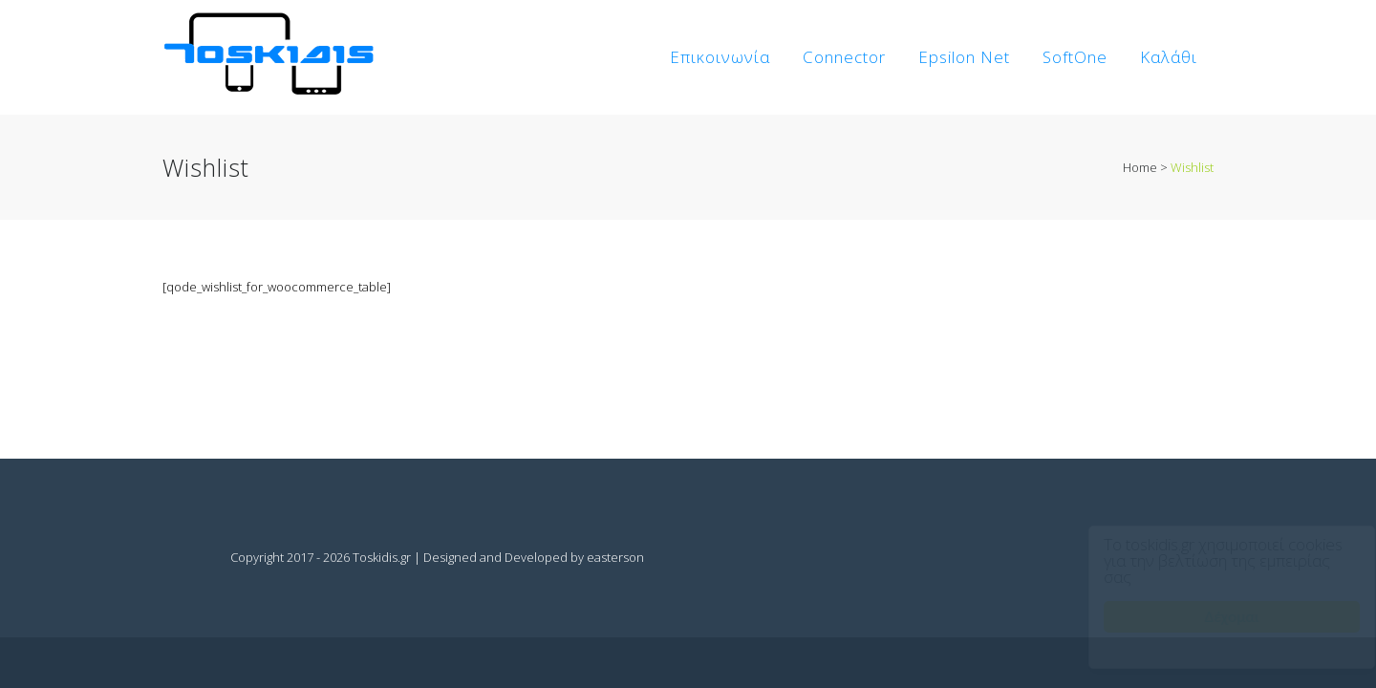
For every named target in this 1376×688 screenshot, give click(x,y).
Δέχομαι (1214, 617)
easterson (615, 557)
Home (1140, 167)
